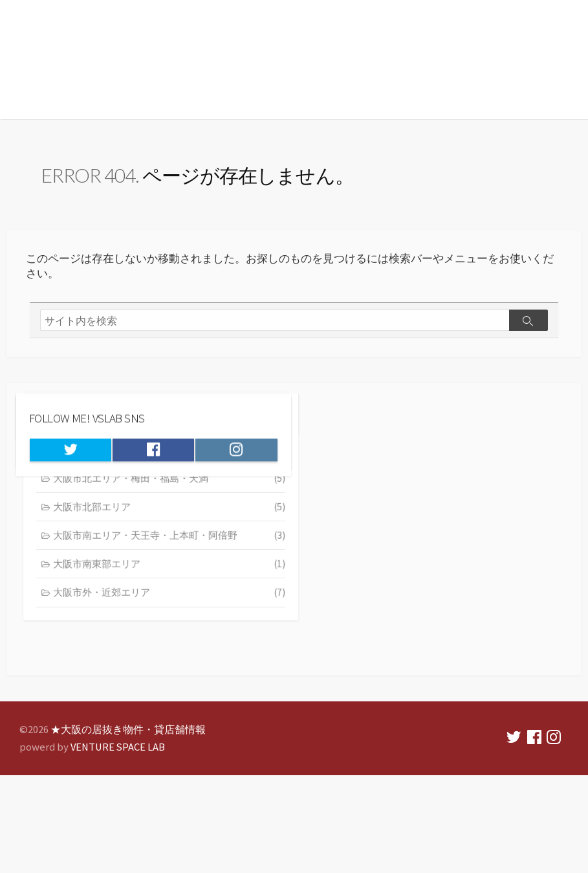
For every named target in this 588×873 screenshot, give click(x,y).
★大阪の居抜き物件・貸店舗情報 (161, 50)
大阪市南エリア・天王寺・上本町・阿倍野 (442, 586)
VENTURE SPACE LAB (119, 754)
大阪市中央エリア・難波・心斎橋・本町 (442, 498)
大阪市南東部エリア (442, 615)
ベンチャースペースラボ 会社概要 (388, 415)
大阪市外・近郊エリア (442, 644)
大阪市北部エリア (442, 557)
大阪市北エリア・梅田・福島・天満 (442, 528)
